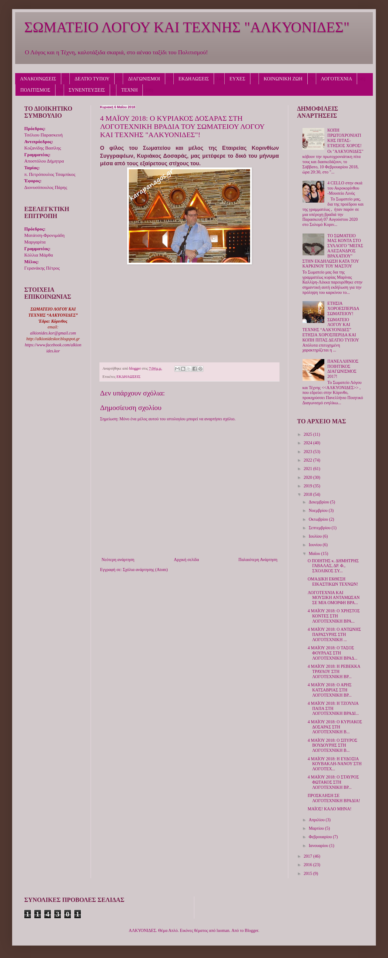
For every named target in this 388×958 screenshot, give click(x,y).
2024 (308, 443)
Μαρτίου (317, 828)
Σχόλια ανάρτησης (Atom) (145, 569)
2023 (308, 451)
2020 (308, 477)
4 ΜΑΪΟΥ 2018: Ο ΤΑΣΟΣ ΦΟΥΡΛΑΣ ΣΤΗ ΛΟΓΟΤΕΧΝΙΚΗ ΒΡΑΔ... (332, 653)
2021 (308, 468)
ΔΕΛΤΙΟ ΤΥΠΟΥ (92, 78)
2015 (308, 873)
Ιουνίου (316, 545)
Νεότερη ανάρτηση (118, 559)
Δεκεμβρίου (319, 502)
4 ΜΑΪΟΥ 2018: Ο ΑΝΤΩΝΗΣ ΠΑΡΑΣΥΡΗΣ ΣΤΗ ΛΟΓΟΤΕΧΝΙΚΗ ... (334, 634)
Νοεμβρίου (319, 510)
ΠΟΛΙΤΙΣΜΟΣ (35, 89)
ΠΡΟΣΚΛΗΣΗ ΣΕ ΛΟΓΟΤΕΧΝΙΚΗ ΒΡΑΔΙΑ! (334, 798)
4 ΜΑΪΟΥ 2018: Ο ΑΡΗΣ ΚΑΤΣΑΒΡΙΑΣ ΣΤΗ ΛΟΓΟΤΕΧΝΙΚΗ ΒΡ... (330, 690)
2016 (308, 864)
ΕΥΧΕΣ (237, 78)
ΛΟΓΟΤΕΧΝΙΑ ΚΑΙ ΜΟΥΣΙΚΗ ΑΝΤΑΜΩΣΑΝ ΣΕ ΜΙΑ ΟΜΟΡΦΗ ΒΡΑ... (334, 597)
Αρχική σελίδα (186, 559)
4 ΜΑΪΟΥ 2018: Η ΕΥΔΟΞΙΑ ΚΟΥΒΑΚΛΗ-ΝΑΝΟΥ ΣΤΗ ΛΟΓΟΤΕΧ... (335, 764)
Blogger (251, 930)
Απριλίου (317, 820)
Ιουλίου (316, 536)
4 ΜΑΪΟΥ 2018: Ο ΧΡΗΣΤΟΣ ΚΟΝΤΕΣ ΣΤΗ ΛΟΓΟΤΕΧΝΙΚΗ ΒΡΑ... (334, 616)
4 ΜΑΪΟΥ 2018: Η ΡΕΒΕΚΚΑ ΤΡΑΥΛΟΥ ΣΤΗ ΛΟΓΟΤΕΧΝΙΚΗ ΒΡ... (334, 671)
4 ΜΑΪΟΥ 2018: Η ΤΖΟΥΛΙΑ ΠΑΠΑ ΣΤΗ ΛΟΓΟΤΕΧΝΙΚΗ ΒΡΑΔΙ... (333, 708)
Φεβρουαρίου (321, 837)
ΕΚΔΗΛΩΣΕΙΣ (194, 78)
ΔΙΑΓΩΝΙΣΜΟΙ (144, 78)
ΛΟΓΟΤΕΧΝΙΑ (336, 78)
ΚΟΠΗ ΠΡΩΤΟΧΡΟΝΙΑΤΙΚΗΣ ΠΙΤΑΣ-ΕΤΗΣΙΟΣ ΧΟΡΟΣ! (344, 138)
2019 (308, 486)
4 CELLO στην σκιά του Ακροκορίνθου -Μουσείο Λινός (344, 188)
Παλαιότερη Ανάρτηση (258, 559)
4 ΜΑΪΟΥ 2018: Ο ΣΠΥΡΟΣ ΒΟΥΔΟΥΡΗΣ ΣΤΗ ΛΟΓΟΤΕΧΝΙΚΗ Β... (332, 745)
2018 (308, 494)
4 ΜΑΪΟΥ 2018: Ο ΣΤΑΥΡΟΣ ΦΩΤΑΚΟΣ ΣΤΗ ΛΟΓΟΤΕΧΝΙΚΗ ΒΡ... (333, 782)
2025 (308, 434)
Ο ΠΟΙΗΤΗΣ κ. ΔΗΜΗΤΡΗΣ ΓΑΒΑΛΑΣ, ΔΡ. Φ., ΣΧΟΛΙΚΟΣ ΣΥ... (333, 566)
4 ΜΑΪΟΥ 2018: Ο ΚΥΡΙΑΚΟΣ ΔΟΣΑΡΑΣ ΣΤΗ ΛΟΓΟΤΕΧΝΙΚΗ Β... (335, 727)
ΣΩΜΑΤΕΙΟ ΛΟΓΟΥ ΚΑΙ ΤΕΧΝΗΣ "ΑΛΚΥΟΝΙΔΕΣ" (187, 27)
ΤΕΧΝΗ (129, 89)
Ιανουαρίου (319, 845)
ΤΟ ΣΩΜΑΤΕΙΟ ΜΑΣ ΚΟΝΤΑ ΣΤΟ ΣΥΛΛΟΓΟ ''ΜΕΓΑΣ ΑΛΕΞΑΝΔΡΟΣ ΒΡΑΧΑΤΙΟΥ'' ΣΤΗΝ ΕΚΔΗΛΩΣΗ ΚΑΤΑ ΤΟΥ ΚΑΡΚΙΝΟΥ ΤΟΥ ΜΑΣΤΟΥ (333, 251)
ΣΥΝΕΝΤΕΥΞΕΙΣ (87, 89)
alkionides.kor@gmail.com (53, 333)
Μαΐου (315, 553)
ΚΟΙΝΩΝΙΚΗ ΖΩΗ (283, 78)
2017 (308, 856)
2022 (308, 460)
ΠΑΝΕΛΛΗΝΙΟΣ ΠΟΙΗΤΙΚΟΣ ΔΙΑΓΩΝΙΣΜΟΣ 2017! (342, 369)
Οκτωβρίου (319, 519)
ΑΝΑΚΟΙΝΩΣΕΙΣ (38, 78)
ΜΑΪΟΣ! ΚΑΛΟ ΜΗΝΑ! (330, 809)
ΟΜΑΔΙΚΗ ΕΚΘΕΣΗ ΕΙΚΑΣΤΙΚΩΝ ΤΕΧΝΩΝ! (333, 582)
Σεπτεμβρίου (320, 528)
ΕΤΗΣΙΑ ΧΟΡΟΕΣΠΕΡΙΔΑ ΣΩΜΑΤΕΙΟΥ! (343, 308)
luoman (223, 930)
